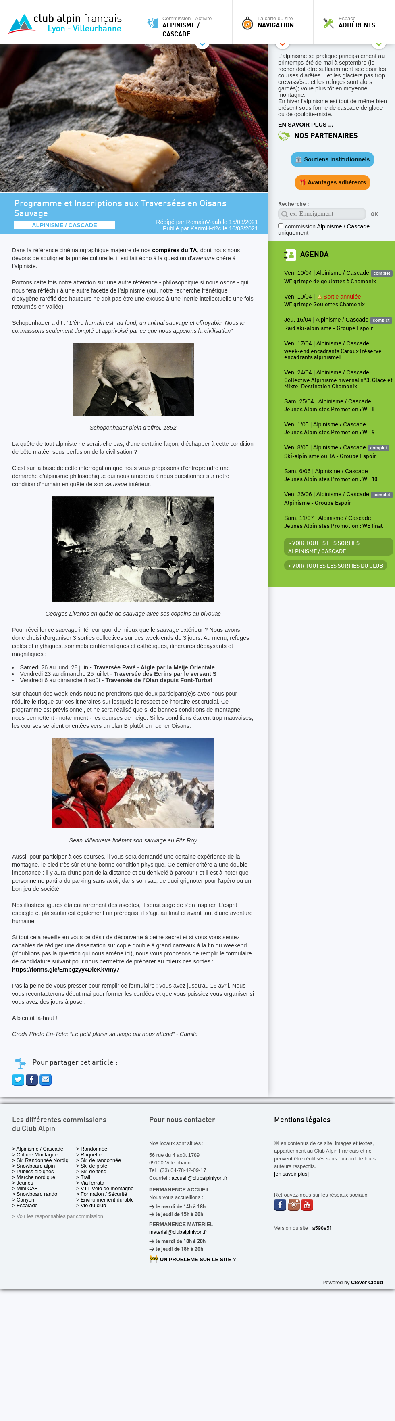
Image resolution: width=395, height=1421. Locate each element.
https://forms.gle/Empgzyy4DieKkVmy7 (66, 969)
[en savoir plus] (291, 1174)
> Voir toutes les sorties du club (335, 566)
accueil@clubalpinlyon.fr (199, 1178)
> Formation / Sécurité (101, 1194)
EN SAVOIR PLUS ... (305, 124)
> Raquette (89, 1154)
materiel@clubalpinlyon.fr (178, 1232)
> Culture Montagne (35, 1154)
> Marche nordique (33, 1177)
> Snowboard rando (34, 1194)
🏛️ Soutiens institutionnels (332, 159)
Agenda (314, 254)
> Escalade (25, 1205)
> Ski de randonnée (98, 1160)
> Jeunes (22, 1183)
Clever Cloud (367, 1282)
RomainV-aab (203, 222)
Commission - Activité (187, 26)
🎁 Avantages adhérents (332, 182)
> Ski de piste (91, 1166)
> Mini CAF (25, 1188)
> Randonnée (91, 1149)
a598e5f (321, 1228)
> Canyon (23, 1200)
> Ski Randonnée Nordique (43, 1160)
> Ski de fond (91, 1171)
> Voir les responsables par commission (57, 1216)
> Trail (83, 1177)
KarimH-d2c (206, 228)
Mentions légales (302, 1120)
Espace (356, 22)
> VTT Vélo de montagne (104, 1188)
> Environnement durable (105, 1200)
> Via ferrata (90, 1183)
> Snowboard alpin (33, 1166)
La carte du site (275, 22)
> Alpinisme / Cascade (37, 1149)
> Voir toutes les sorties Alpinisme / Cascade (324, 547)
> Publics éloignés (33, 1171)
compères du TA (174, 250)
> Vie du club (91, 1205)
